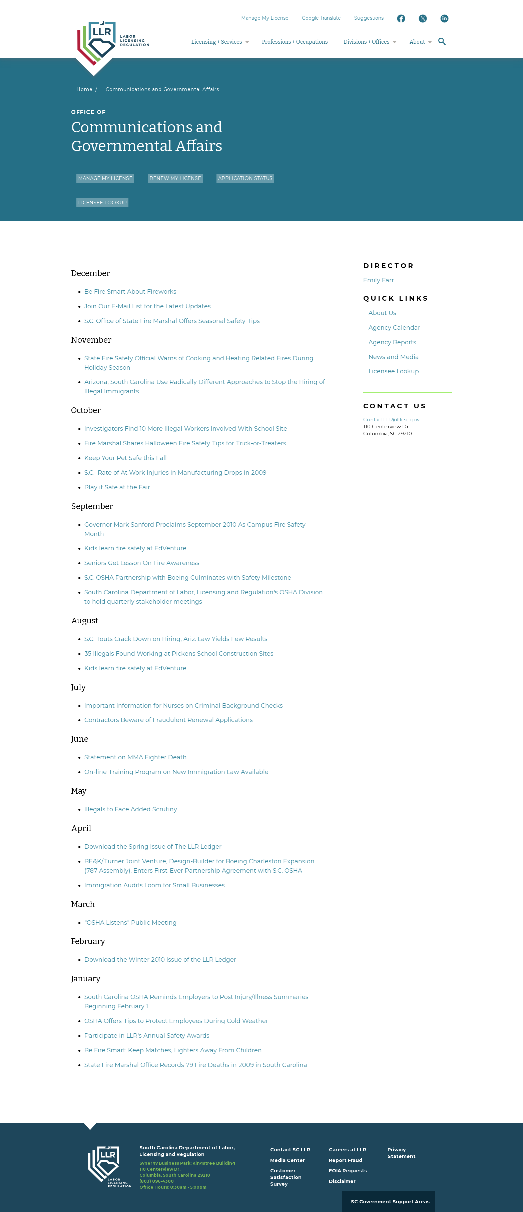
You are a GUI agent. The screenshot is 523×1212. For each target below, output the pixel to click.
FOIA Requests (348, 1171)
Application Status (245, 178)
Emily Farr (378, 280)
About (417, 42)
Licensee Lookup (102, 203)
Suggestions (369, 18)
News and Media (394, 357)
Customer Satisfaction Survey (286, 1177)
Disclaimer (342, 1181)
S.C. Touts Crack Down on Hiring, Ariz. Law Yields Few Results (176, 639)
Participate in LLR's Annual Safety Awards (146, 1035)
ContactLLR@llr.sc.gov (391, 420)
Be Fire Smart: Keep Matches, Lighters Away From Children (173, 1050)
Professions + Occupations (295, 42)
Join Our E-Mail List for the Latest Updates (147, 306)
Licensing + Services (216, 42)
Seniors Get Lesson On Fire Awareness (141, 563)
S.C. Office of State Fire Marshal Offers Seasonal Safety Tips (172, 321)
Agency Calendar (394, 327)
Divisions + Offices (367, 42)
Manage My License (265, 18)
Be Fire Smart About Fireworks (130, 291)
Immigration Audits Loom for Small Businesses (154, 885)
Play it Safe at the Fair (117, 487)
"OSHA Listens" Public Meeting (130, 922)
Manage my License (105, 178)
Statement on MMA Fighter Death (135, 757)
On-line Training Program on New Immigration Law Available (176, 772)
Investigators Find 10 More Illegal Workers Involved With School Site (185, 428)
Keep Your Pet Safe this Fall (125, 458)
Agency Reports (392, 342)
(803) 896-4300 (156, 1181)
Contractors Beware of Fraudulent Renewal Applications (168, 720)
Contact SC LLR (290, 1150)
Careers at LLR (347, 1150)
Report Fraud (345, 1160)
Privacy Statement (402, 1153)
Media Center (287, 1160)
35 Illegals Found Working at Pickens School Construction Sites (179, 653)
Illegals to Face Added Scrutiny (130, 809)
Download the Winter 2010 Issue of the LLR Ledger (160, 959)
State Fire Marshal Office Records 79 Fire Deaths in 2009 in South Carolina (195, 1065)
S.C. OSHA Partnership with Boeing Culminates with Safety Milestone (187, 577)
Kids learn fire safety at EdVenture (135, 548)
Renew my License (175, 178)
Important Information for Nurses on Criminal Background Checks (183, 705)
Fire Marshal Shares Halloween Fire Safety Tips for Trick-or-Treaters (185, 443)
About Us (382, 313)
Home (84, 89)
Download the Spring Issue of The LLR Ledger (152, 846)
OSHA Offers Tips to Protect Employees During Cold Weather (176, 1021)
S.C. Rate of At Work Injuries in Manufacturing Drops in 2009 (175, 472)
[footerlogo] (113, 1168)
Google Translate (321, 18)
